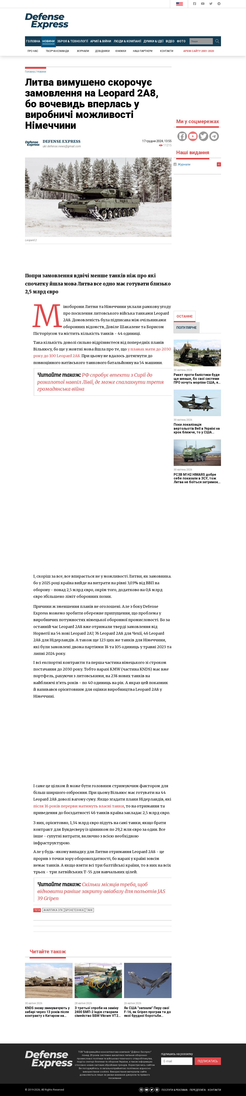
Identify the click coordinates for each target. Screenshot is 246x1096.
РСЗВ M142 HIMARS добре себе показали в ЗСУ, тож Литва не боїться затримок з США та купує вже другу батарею (196, 482)
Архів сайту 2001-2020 (198, 51)
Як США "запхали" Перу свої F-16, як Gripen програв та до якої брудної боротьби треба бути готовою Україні (147, 1013)
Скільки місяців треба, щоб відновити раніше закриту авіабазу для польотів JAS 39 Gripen (103, 891)
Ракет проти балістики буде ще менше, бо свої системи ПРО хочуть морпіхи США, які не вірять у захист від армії (197, 382)
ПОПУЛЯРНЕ (186, 328)
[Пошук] (217, 41)
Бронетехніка (74, 910)
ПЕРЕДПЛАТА (198, 1089)
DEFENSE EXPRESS (61, 141)
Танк (88, 910)
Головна (30, 71)
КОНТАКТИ (214, 1089)
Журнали (83, 51)
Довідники (102, 51)
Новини (41, 71)
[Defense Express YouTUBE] (203, 4)
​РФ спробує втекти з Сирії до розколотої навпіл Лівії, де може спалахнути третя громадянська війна (102, 382)
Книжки (120, 51)
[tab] (185, 316)
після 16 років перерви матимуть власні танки (79, 806)
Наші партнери (142, 51)
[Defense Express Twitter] (211, 4)
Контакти (166, 51)
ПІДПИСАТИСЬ (208, 1061)
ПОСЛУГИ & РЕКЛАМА (174, 1089)
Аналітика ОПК (53, 910)
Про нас (33, 51)
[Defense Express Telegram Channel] (219, 4)
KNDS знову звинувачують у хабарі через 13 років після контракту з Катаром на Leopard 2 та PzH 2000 (47, 1013)
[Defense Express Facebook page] (195, 4)
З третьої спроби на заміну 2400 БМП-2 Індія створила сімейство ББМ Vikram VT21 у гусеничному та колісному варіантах (97, 1015)
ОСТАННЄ (185, 316)
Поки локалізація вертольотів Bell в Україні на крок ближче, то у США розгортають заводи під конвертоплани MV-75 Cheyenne (197, 434)
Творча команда (57, 51)
